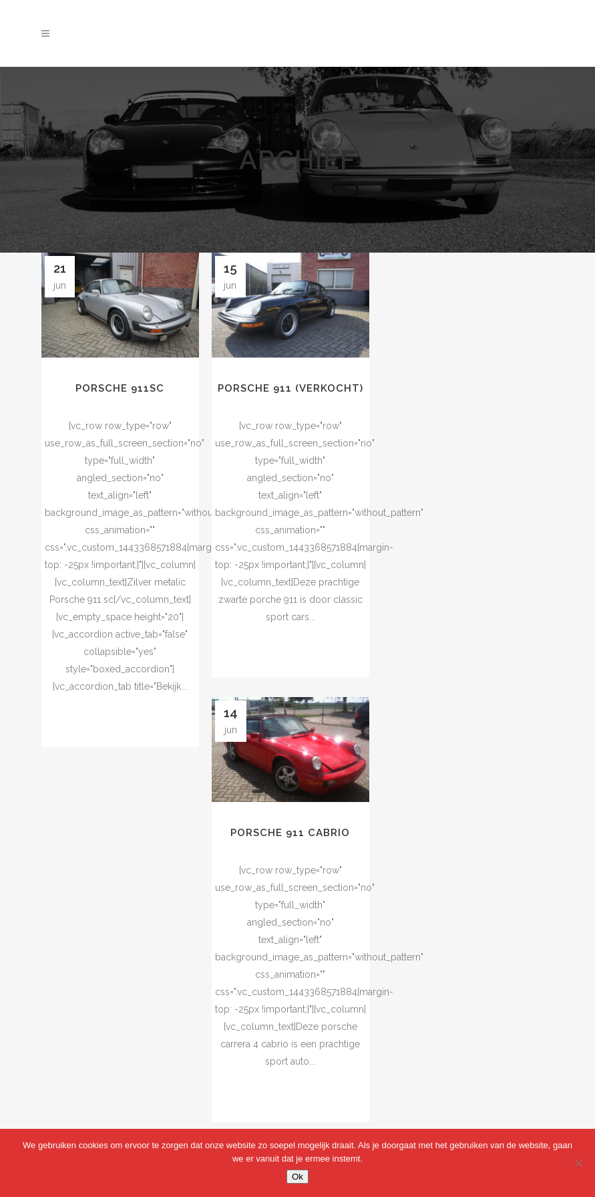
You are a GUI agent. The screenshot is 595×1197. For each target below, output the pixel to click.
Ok (297, 1177)
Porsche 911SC (119, 388)
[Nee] (578, 1163)
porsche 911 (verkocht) (290, 388)
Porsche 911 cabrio (290, 833)
